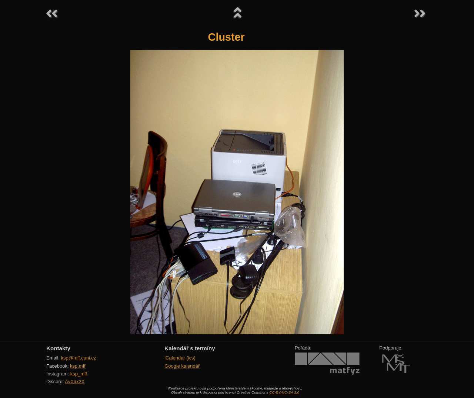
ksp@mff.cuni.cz (78, 358)
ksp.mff (78, 366)
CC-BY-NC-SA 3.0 (284, 392)
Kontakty (58, 348)
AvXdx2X (74, 381)
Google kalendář (182, 366)
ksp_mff (78, 374)
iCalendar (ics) (180, 358)
